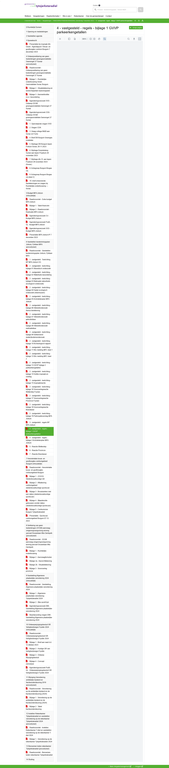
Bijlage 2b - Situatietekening (38, 565)
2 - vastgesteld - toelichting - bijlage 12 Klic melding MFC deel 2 (38, 356)
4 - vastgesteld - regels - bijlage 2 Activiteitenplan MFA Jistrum (37, 440)
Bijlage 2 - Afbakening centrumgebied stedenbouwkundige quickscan (38, 485)
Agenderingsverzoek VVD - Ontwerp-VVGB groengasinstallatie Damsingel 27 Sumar (39, 104)
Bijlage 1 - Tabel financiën (37, 206)
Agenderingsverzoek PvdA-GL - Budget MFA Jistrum (38, 223)
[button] (140, 9)
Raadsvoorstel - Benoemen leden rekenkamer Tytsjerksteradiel (39, 753)
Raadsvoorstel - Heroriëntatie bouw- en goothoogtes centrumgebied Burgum (39, 469)
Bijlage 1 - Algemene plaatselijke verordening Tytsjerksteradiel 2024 (35, 595)
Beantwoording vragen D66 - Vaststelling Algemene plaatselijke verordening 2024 (39, 617)
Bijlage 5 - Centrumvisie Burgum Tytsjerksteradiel (37, 510)
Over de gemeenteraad (94, 16)
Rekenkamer (79, 16)
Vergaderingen (38, 16)
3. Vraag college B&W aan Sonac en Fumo (38, 132)
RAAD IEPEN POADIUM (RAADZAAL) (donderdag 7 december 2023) (73, 20)
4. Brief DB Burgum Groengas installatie (39, 139)
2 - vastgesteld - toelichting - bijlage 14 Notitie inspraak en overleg (38, 374)
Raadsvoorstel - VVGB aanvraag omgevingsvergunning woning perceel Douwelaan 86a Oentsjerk (38, 543)
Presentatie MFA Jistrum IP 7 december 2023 (39, 236)
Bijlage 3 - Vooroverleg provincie (36, 570)
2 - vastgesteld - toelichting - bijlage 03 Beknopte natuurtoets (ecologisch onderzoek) (38, 281)
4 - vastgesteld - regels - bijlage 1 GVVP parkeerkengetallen (37, 431)
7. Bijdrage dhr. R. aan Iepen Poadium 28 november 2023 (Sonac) (38, 161)
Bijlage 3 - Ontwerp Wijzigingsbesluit (35, 656)
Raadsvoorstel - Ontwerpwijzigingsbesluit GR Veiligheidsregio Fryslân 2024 (37, 635)
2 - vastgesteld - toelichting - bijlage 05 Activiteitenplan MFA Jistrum (38, 298)
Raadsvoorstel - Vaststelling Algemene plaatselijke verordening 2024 (39, 586)
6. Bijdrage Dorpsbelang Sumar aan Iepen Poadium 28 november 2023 (37, 152)
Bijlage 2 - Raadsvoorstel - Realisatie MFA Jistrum (38, 210)
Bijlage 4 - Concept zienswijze (35, 662)
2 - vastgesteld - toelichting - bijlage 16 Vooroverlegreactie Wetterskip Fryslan (38, 389)
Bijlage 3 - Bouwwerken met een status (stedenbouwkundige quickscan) (38, 494)
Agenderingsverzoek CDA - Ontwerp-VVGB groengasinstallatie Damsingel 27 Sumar (39, 116)
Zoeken (95, 5)
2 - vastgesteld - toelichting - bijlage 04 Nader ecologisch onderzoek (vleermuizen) (38, 290)
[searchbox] (115, 9)
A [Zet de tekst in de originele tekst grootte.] (135, 21)
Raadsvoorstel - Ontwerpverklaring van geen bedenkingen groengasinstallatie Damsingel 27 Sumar (38, 71)
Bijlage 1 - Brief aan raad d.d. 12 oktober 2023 (39, 643)
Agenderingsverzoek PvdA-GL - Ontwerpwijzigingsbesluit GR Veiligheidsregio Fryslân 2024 (39, 670)
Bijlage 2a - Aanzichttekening (39, 561)
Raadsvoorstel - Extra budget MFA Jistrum (39, 200)
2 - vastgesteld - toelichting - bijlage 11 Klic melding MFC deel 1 (39, 348)
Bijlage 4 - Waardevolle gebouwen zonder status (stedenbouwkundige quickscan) (38, 503)
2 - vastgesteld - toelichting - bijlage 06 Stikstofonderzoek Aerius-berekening (38, 307)
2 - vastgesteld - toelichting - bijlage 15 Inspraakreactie (38, 381)
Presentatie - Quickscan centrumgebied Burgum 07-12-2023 (37, 518)
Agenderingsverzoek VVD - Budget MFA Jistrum (38, 229)
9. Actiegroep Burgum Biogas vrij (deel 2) (39, 176)
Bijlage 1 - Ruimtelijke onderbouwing (36, 552)
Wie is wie (66, 16)
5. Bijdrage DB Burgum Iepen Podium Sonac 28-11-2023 (39, 145)
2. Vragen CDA (33, 127)
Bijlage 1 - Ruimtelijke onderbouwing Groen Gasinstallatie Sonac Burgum (37, 81)
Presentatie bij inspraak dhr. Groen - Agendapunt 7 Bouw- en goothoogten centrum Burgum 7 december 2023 (38, 48)
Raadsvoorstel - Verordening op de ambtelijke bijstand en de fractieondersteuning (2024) (38, 691)
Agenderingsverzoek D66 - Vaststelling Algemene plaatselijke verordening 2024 (39, 608)
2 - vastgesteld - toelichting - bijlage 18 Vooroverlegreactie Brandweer (38, 407)
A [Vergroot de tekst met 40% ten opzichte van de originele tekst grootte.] (142, 20)
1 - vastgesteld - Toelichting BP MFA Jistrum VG (38, 261)
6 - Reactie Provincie (35, 450)
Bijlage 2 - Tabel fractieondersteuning (34, 708)
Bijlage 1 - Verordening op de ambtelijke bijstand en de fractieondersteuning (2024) (39, 700)
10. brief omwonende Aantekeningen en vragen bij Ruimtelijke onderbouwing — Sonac (37, 184)
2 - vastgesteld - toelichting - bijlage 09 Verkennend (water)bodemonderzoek (38, 334)
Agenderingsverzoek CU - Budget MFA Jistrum (37, 217)
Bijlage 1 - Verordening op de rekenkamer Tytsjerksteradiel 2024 (39, 740)
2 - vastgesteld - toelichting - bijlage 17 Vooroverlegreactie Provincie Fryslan (38, 398)
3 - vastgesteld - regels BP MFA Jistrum (38, 423)
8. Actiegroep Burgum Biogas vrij (39, 169)
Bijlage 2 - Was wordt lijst (37, 602)
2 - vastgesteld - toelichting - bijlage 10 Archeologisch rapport (38, 342)
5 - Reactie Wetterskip (36, 446)
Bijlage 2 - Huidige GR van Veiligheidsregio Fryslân (38, 650)
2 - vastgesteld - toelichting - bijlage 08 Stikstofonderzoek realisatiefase (38, 325)
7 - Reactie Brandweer (36, 454)
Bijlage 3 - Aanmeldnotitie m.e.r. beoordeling (37, 96)
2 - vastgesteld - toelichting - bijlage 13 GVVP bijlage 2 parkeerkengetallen (38, 365)
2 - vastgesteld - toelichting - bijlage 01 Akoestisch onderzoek (38, 267)
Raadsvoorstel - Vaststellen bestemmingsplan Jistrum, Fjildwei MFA (39, 253)
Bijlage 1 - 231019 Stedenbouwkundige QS (35, 477)
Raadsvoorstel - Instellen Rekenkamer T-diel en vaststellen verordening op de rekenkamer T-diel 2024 (38, 731)
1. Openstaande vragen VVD (39, 124)
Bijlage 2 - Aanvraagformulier (39, 557)
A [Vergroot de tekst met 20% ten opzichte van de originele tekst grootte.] (139, 21)
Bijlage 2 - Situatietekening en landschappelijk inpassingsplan (39, 89)
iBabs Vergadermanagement (120, 766)
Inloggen (139, 766)
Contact (109, 16)
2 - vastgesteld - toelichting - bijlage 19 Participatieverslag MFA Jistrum (39, 416)
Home (39, 20)
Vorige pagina (136, 27)
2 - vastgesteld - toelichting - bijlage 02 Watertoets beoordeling (39, 273)
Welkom (28, 16)
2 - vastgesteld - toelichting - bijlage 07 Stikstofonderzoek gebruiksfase (38, 316)
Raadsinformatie (53, 16)
